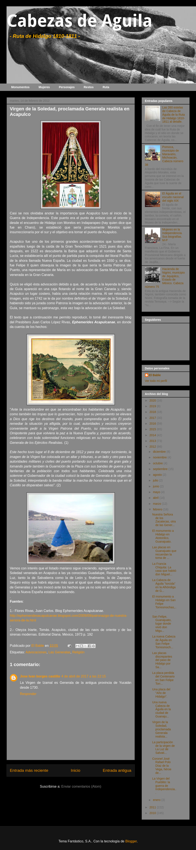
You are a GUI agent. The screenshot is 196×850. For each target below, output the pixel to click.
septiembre (160, 469)
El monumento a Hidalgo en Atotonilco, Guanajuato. (163, 536)
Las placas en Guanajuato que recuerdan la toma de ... (164, 552)
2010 (153, 813)
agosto (158, 474)
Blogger (131, 841)
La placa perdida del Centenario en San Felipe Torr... (163, 678)
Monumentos (20, 87)
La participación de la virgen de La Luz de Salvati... (163, 747)
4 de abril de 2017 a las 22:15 (83, 676)
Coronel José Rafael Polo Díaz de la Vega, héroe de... (161, 766)
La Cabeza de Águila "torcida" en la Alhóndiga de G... (164, 585)
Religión (78, 652)
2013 (153, 441)
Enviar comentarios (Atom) (81, 786)
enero (157, 800)
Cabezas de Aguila (79, 21)
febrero (158, 509)
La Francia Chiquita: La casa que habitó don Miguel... (164, 569)
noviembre (160, 457)
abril (156, 497)
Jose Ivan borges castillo (40, 676)
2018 (153, 412)
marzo (157, 503)
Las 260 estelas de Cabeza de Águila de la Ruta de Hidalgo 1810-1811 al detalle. (173, 114)
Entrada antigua (117, 770)
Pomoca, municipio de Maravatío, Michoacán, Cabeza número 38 (164, 155)
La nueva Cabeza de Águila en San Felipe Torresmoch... (163, 642)
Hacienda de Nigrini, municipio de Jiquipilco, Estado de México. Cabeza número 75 (165, 277)
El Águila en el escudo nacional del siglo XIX (173, 197)
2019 (153, 406)
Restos (89, 87)
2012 (153, 446)
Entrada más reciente (29, 770)
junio (156, 486)
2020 (153, 400)
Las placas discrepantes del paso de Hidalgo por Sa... (162, 660)
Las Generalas (59, 652)
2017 (153, 418)
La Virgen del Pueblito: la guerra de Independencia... (164, 785)
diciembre (160, 451)
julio (156, 480)
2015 (153, 429)
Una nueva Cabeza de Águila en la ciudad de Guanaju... (161, 709)
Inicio (75, 770)
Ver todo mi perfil (156, 380)
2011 (153, 807)
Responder (28, 694)
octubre (158, 463)
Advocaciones (36, 652)
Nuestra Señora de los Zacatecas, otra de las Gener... (164, 520)
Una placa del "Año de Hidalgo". (161, 693)
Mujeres (44, 87)
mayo (157, 492)
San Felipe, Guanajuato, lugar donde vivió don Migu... (161, 623)
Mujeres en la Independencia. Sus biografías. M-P (172, 235)
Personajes (67, 87)
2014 (153, 435)
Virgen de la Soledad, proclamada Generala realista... (161, 729)
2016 (153, 423)
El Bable (155, 375)
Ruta (106, 87)
